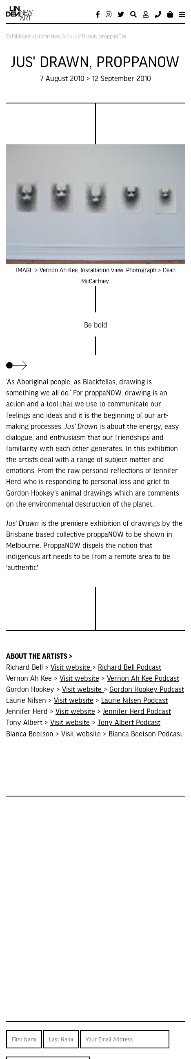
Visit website (71, 667)
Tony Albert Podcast (129, 722)
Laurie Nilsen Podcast (134, 700)
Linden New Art (52, 36)
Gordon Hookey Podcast (146, 689)
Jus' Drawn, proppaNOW (100, 36)
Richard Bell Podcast (129, 667)
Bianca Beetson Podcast (145, 733)
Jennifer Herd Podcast (137, 711)
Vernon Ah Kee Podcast (143, 678)
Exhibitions (18, 36)
